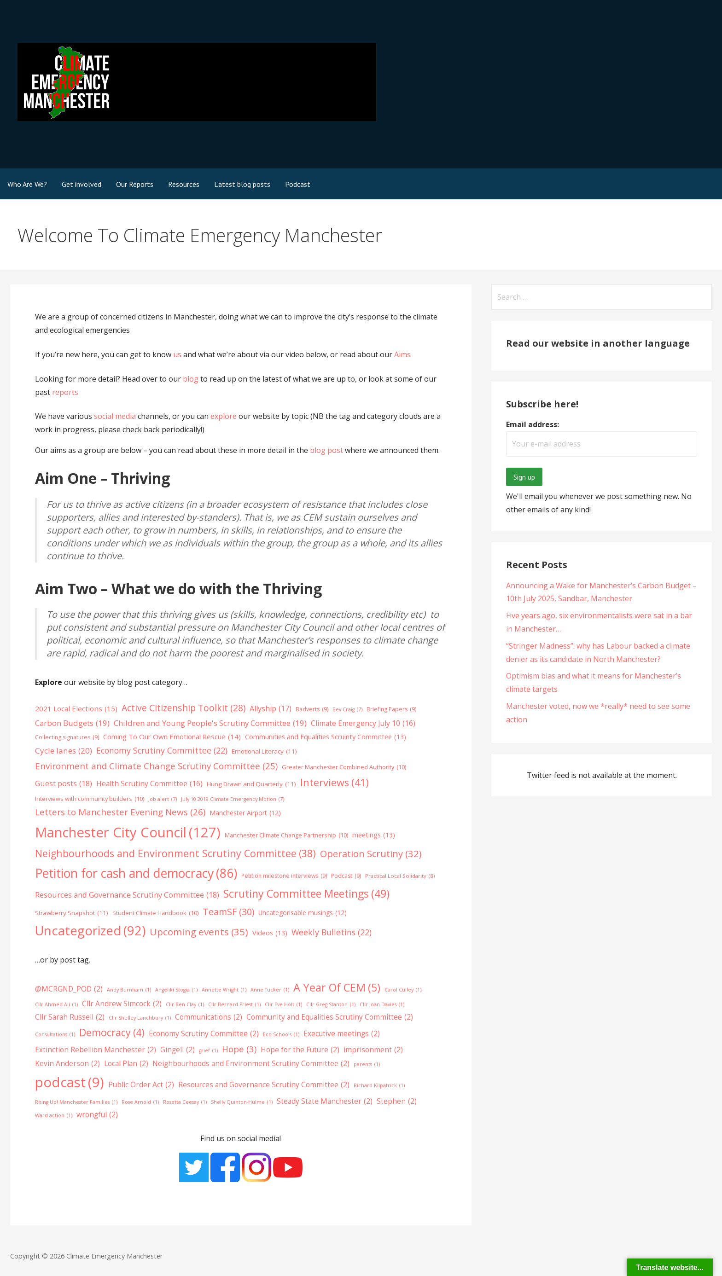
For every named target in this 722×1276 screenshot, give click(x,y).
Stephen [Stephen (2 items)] (397, 1101)
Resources (183, 184)
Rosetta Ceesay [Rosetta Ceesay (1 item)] (185, 1102)
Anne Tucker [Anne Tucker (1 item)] (269, 990)
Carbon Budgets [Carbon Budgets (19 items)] (72, 723)
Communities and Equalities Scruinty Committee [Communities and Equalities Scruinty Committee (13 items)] (325, 736)
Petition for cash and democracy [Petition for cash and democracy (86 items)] (136, 873)
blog (191, 379)
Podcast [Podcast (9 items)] (346, 876)
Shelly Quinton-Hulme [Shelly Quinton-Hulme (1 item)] (242, 1102)
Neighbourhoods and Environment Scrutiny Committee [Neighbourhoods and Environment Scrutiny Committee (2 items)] (250, 1063)
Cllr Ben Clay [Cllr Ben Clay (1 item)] (185, 1004)
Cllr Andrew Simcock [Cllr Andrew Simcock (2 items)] (122, 1004)
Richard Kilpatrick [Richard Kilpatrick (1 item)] (379, 1085)
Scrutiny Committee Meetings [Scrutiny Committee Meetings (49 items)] (306, 893)
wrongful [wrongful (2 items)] (97, 1114)
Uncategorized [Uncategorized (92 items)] (90, 931)
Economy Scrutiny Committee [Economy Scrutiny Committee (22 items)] (161, 750)
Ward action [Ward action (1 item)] (53, 1115)
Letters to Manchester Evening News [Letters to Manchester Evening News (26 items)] (120, 812)
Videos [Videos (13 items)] (269, 933)
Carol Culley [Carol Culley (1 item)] (402, 990)
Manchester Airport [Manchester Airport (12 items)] (245, 812)
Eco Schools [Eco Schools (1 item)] (281, 1034)
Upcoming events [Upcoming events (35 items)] (199, 932)
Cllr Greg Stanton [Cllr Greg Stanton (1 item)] (330, 1004)
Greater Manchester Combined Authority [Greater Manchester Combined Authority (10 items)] (344, 767)
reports (65, 392)
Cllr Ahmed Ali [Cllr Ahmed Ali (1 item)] (56, 1004)
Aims (402, 354)
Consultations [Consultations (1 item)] (55, 1034)
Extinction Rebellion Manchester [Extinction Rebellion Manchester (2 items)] (95, 1050)
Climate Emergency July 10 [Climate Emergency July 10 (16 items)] (363, 723)
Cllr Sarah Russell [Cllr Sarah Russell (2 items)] (70, 1017)
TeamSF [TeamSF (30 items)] (228, 912)
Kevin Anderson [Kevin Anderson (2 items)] (67, 1063)
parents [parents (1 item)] (367, 1064)
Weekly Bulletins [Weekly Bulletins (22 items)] (331, 932)
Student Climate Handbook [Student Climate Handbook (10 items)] (155, 913)
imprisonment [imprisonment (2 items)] (373, 1050)
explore (223, 416)
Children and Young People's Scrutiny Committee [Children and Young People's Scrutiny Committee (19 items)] (210, 723)
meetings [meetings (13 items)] (373, 835)
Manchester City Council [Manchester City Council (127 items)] (128, 832)
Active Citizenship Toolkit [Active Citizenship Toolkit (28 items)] (183, 708)
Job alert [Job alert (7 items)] (162, 799)
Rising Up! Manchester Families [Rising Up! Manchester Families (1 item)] (76, 1102)
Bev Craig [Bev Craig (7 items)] (347, 709)
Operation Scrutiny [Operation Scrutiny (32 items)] (371, 853)
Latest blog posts (242, 184)
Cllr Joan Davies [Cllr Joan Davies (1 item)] (382, 1004)
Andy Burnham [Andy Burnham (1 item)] (129, 990)
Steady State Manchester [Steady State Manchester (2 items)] (325, 1101)
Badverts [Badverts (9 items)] (312, 709)
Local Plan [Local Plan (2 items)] (126, 1063)
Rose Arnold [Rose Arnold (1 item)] (140, 1102)
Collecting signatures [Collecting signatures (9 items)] (67, 737)
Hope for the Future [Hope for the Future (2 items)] (300, 1050)
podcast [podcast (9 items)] (69, 1082)
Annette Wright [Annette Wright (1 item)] (224, 990)
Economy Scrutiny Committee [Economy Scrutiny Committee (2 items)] (204, 1033)
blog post (326, 450)
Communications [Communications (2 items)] (208, 1017)
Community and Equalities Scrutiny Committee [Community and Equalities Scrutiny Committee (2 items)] (329, 1017)
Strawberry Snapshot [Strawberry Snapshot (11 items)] (71, 912)
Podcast (297, 184)
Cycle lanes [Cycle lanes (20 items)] (63, 751)
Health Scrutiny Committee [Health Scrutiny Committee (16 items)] (149, 783)
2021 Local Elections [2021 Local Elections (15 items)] (76, 708)
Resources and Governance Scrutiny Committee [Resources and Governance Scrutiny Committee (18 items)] (127, 895)
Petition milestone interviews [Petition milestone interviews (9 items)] (284, 876)
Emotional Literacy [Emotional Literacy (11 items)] (264, 751)
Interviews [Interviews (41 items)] (334, 782)
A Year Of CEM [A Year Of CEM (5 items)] (336, 987)
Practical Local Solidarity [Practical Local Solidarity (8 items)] (400, 876)
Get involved (81, 184)
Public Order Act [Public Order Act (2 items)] (141, 1085)
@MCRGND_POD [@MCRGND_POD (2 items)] (69, 989)
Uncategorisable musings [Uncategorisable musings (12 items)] (302, 912)
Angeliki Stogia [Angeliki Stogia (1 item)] (176, 990)
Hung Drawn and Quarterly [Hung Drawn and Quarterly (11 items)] (251, 783)
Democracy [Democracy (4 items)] (112, 1032)
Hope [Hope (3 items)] (239, 1049)
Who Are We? (27, 184)
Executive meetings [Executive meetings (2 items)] (341, 1033)
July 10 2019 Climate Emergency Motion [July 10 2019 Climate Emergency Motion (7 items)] (232, 799)
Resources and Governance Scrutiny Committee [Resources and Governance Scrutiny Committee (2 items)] (263, 1085)
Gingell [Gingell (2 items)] (177, 1050)
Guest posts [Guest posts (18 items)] (63, 783)
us (177, 354)
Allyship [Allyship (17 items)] (270, 708)
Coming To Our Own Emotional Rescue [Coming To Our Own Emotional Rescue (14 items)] (172, 737)
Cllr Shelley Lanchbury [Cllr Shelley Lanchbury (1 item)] (140, 1018)
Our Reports (134, 184)
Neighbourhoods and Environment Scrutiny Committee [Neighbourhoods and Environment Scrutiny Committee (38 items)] (175, 853)
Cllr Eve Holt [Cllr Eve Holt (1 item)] (283, 1004)
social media (115, 416)
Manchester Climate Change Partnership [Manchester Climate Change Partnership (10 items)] (286, 835)
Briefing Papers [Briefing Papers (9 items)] (391, 709)
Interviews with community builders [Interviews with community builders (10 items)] (89, 799)
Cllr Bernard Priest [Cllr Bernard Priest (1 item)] (234, 1004)
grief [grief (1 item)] (208, 1050)
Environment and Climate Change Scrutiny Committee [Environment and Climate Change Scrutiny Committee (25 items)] (156, 765)
